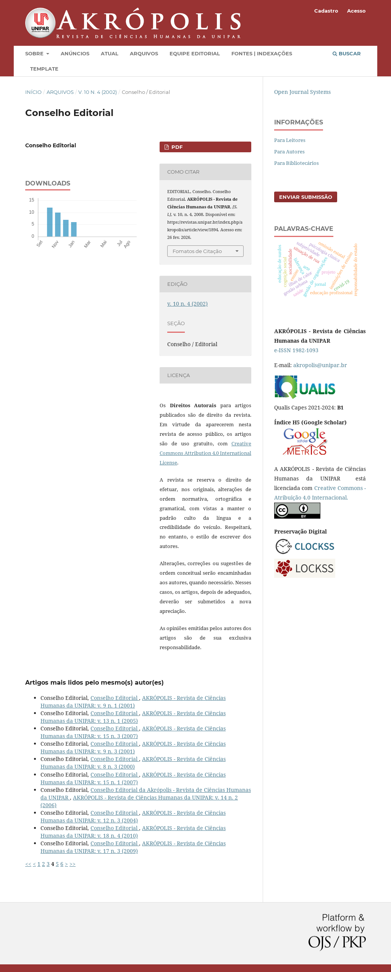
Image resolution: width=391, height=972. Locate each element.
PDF (176, 147)
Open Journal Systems (302, 91)
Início (33, 92)
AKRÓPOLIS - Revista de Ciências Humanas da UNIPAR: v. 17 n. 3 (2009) (133, 847)
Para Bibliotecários (296, 163)
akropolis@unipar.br (320, 365)
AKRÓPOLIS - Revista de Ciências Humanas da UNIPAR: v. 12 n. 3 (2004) (133, 816)
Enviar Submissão (305, 197)
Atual (109, 53)
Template (44, 69)
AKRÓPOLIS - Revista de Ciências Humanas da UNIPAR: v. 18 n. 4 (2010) (133, 831)
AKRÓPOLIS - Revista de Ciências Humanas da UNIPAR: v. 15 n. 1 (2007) (133, 778)
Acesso (356, 11)
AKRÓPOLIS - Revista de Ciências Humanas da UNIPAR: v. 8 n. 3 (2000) (133, 762)
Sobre (35, 53)
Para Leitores (289, 140)
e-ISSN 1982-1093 (296, 350)
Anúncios (75, 53)
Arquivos (144, 53)
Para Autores (289, 151)
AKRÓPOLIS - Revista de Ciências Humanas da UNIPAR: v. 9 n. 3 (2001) (133, 747)
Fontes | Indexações (261, 53)
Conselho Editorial (114, 697)
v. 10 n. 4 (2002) (97, 92)
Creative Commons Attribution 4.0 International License (205, 453)
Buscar (347, 53)
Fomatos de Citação (197, 251)
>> (72, 863)
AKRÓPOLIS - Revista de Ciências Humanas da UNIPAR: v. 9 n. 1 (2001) (133, 701)
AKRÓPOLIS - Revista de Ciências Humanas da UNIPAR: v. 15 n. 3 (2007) (133, 732)
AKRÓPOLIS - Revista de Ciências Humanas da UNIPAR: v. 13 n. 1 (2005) (133, 716)
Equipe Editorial (195, 53)
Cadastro (326, 11)
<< (28, 863)
